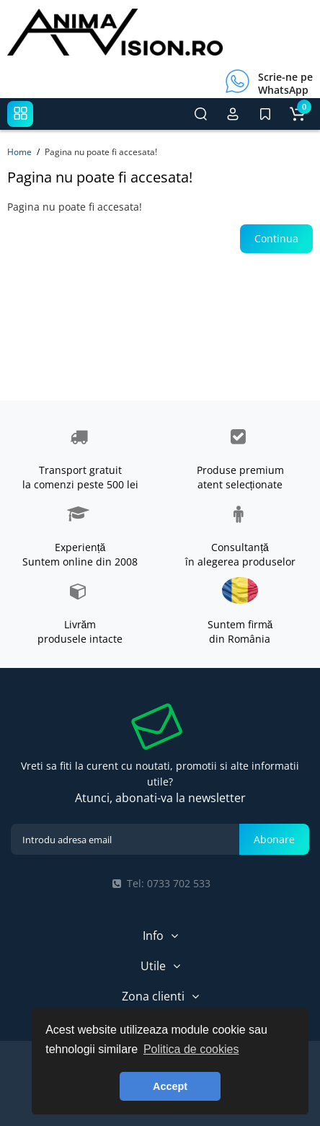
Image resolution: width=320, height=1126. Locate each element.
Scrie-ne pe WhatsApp (285, 83)
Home (19, 152)
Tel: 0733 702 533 (160, 883)
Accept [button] (170, 1086)
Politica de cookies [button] (191, 1049)
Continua (276, 238)
